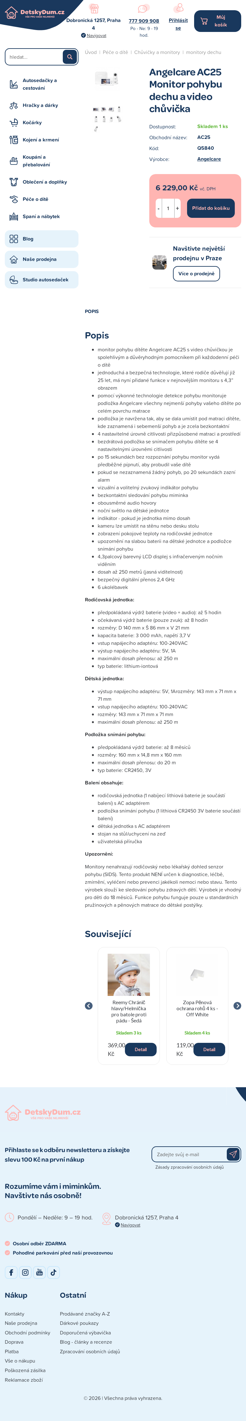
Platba (12, 1351)
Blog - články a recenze (86, 1341)
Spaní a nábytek (41, 216)
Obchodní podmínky (27, 1332)
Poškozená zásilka (25, 1370)
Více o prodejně (196, 273)
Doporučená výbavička (85, 1332)
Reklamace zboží (24, 1379)
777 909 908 (144, 21)
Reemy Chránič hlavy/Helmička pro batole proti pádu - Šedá (128, 1011)
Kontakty (14, 1313)
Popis (92, 311)
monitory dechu (203, 52)
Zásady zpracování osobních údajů (189, 1167)
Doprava (14, 1341)
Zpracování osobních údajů (90, 1351)
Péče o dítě (35, 199)
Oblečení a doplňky (45, 182)
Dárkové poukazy (79, 1322)
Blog (28, 238)
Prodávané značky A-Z (85, 1313)
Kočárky (32, 122)
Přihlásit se (178, 24)
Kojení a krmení (41, 139)
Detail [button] (141, 1049)
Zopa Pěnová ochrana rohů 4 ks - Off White (197, 1008)
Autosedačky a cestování (40, 84)
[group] (128, 1006)
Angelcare (209, 159)
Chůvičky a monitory (157, 52)
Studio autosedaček (46, 279)
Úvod (91, 52)
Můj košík (221, 20)
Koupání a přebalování (36, 160)
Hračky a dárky (40, 105)
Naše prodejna (40, 259)
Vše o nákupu (20, 1360)
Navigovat (96, 35)
